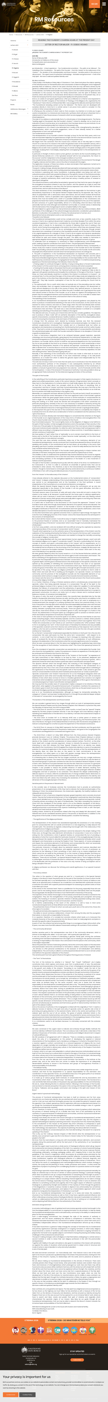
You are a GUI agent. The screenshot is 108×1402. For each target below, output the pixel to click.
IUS (72, 1340)
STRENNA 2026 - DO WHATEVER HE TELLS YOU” (69, 1320)
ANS (29, 1340)
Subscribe (77, 1360)
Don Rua (15, 95)
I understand (10, 1395)
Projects (13, 100)
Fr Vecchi (15, 63)
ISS (62, 1340)
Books (12, 105)
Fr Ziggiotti (15, 77)
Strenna (13, 41)
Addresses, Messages (18, 109)
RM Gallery (14, 114)
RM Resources (29, 35)
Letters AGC (40, 35)
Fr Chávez (15, 59)
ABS (67, 1340)
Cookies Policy (27, 1395)
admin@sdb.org (31, 1364)
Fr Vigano (49, 35)
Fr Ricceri (15, 73)
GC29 (94, 3)
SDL (34, 1340)
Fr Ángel (14, 54)
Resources (19, 35)
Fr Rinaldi (15, 86)
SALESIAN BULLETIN (43, 1340)
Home (11, 35)
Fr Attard (15, 50)
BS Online (55, 1340)
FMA (77, 1340)
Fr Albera (15, 91)
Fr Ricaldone (16, 82)
